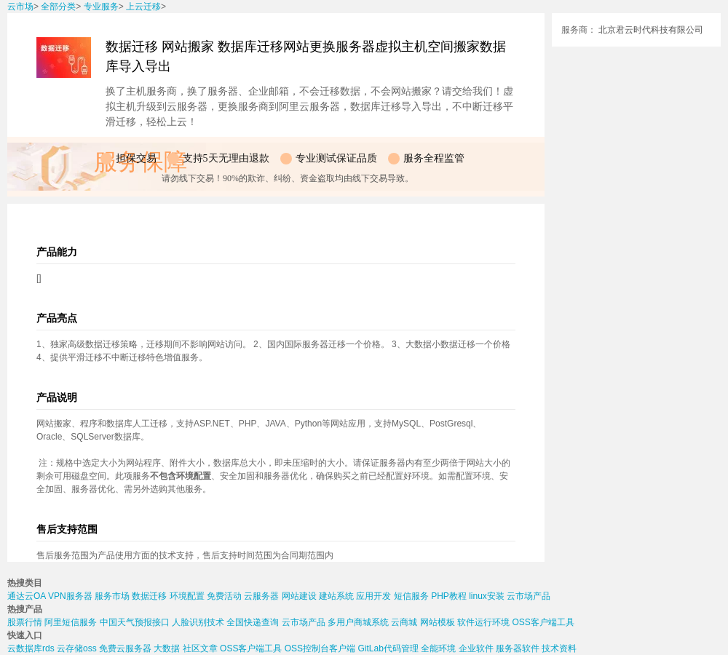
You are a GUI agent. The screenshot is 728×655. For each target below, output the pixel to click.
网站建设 (299, 596)
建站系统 (336, 596)
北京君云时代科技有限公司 (650, 30)
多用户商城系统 (358, 622)
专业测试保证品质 (336, 158)
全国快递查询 (252, 622)
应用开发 (373, 596)
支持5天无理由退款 (226, 158)
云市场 (20, 6)
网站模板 (437, 622)
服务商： (578, 30)
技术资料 (559, 648)
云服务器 (261, 596)
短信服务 (411, 596)
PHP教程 (449, 596)
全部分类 (58, 6)
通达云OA (26, 596)
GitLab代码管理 (387, 648)
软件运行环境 (483, 622)
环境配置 (187, 596)
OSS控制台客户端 (320, 648)
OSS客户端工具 (543, 622)
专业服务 (101, 6)
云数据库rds (31, 648)
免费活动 (224, 596)
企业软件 (476, 648)
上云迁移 (143, 6)
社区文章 (200, 648)
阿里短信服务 (70, 622)
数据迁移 (149, 596)
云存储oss (77, 648)
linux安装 (487, 596)
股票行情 (24, 622)
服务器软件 (517, 648)
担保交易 (136, 158)
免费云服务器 (125, 648)
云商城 (404, 622)
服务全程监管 (433, 158)
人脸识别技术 (198, 622)
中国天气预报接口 (135, 622)
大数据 (167, 648)
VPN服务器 (70, 596)
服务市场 (112, 596)
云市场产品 (528, 596)
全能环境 (438, 648)
